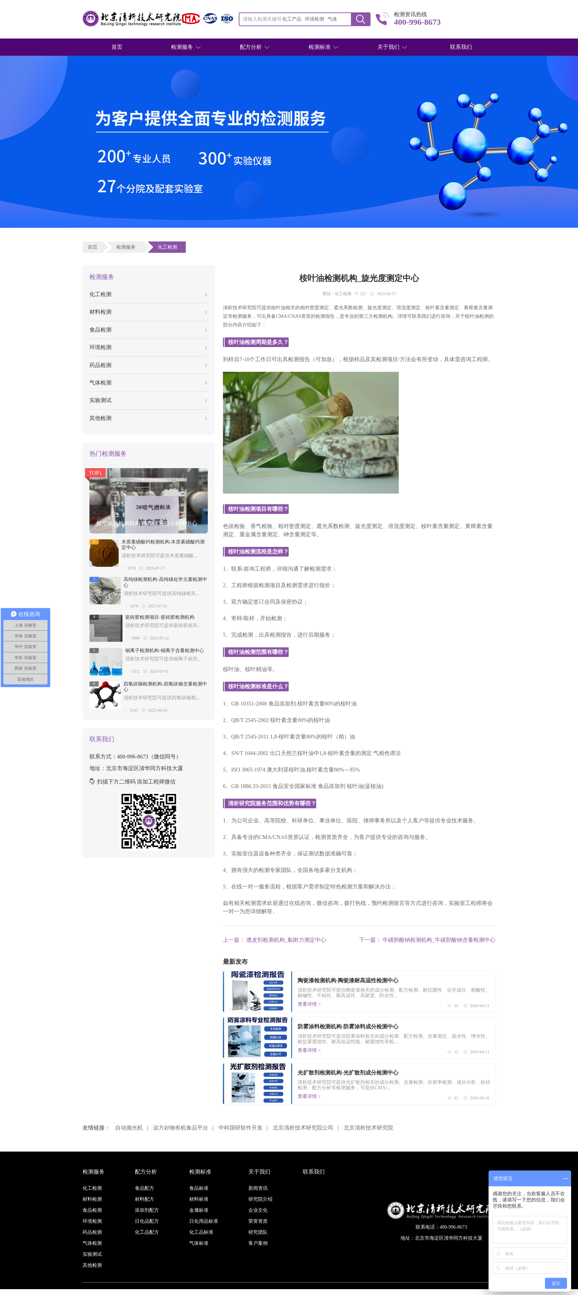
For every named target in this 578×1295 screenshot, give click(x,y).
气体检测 (148, 383)
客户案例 (258, 1243)
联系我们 (461, 47)
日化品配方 (147, 1221)
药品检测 (148, 365)
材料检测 (148, 312)
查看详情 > (309, 1004)
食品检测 (148, 330)
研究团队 (258, 1232)
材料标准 (198, 1199)
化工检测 (169, 247)
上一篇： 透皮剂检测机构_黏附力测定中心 (274, 940)
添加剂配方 (147, 1210)
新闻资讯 (258, 1188)
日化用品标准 (203, 1221)
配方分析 (251, 47)
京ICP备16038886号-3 (328, 1292)
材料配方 (144, 1199)
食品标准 (198, 1188)
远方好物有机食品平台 (180, 1128)
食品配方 (144, 1188)
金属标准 (198, 1210)
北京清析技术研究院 (368, 1128)
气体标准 (198, 1243)
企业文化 (258, 1210)
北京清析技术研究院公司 (303, 1128)
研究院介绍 (260, 1199)
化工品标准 (201, 1232)
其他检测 (148, 418)
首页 (116, 47)
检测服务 (182, 47)
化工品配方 (147, 1232)
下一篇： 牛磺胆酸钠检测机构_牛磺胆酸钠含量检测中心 (427, 940)
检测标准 (320, 47)
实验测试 (148, 400)
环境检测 (148, 347)
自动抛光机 (129, 1128)
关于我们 (388, 47)
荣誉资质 (258, 1221)
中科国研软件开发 (240, 1128)
